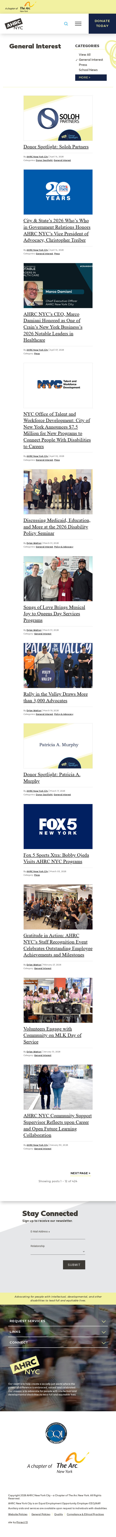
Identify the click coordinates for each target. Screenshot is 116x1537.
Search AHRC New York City (66, 23)
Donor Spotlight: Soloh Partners (56, 146)
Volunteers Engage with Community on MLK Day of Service (52, 1035)
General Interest (91, 60)
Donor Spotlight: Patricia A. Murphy (51, 777)
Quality (58, 1514)
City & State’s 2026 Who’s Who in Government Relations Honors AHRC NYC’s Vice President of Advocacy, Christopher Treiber (57, 230)
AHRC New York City (14, 24)
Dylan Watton (34, 543)
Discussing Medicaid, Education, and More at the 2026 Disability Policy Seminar (57, 526)
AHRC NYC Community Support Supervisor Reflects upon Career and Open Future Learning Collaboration (57, 1125)
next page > (81, 1173)
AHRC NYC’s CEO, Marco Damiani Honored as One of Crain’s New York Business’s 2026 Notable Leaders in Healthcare (52, 327)
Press (83, 65)
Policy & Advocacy (63, 547)
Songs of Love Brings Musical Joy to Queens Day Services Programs (54, 613)
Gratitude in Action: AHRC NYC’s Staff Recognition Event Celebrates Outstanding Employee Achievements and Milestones (58, 945)
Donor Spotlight (44, 160)
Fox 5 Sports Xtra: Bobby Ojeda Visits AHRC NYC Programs (56, 858)
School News (88, 70)
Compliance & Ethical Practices (85, 1514)
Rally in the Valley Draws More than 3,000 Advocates (55, 697)
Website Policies (17, 1514)
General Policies (41, 1514)
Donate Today (102, 23)
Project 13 (22, 1522)
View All (85, 54)
